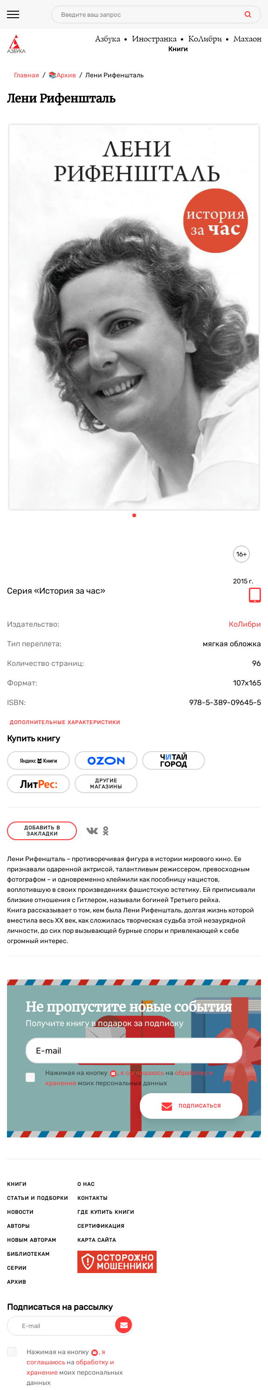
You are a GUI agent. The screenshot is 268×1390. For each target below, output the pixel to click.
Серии (17, 1268)
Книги (178, 49)
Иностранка (153, 39)
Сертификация (100, 1226)
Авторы (18, 1226)
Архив (16, 1282)
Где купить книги (105, 1212)
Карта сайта (96, 1240)
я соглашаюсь (142, 1073)
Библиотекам (28, 1254)
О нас (86, 1184)
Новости (20, 1212)
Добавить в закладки (42, 831)
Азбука (107, 39)
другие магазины (106, 784)
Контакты (92, 1198)
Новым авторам (31, 1240)
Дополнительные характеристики (65, 722)
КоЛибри (204, 39)
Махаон (247, 39)
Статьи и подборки (37, 1198)
